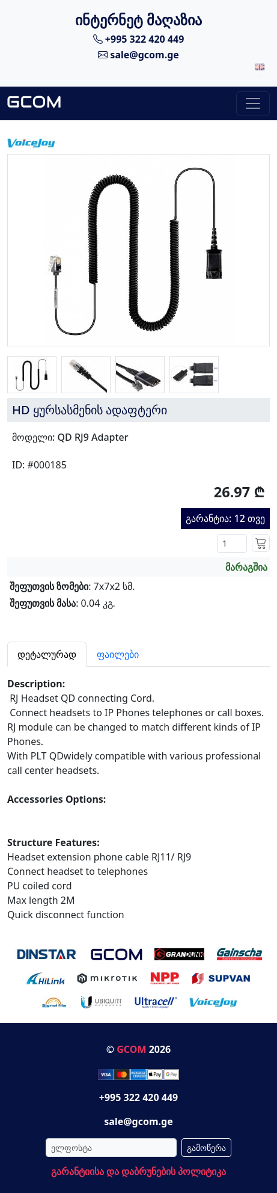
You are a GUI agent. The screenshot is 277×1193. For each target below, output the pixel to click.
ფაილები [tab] (118, 654)
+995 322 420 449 (138, 39)
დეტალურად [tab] (46, 654)
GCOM (131, 1049)
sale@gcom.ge (138, 54)
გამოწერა (206, 1147)
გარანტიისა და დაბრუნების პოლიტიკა (138, 1171)
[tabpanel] (138, 794)
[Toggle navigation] (253, 103)
